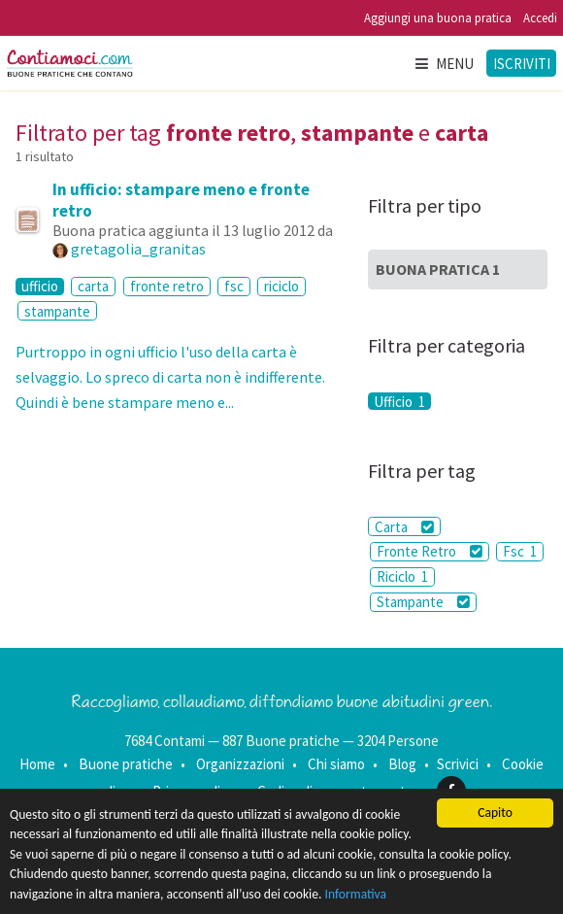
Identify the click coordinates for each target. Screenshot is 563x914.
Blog (402, 764)
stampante (57, 311)
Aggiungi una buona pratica (438, 18)
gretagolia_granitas (138, 248)
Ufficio (399, 401)
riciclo (281, 286)
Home (37, 764)
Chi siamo (336, 764)
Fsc (520, 551)
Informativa (356, 894)
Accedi (540, 18)
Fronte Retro (429, 551)
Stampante (423, 601)
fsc (234, 286)
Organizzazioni (240, 764)
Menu (444, 63)
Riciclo (402, 576)
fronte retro (167, 286)
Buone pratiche (126, 764)
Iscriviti (521, 63)
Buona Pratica (438, 269)
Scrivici (458, 764)
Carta (404, 527)
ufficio (39, 286)
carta (93, 286)
